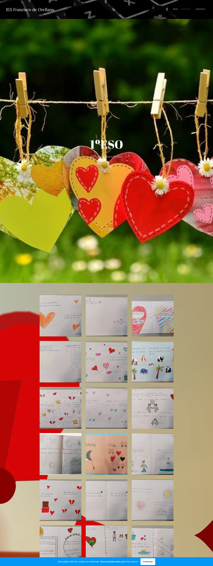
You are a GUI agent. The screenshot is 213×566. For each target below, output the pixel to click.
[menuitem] (197, 9)
